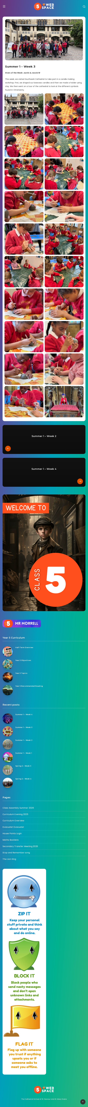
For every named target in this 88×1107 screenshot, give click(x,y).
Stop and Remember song (16, 852)
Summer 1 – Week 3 (23, 727)
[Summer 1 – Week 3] (8, 731)
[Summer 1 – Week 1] (8, 757)
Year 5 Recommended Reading (29, 686)
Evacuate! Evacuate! (13, 827)
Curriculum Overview (13, 820)
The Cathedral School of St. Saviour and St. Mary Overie (44, 1099)
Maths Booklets (11, 839)
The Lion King (9, 859)
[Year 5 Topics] (8, 677)
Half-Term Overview (24, 647)
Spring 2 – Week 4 (23, 779)
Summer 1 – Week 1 (23, 753)
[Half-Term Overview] (8, 651)
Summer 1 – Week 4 (23, 714)
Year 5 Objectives (23, 660)
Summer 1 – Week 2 (23, 740)
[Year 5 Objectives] (8, 664)
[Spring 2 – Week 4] (8, 783)
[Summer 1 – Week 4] (8, 718)
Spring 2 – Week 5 (23, 766)
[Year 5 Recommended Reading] (8, 690)
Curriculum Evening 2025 (15, 814)
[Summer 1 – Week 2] (8, 744)
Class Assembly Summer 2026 (18, 807)
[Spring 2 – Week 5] (8, 770)
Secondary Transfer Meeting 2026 (20, 846)
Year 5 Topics (21, 673)
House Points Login (12, 833)
